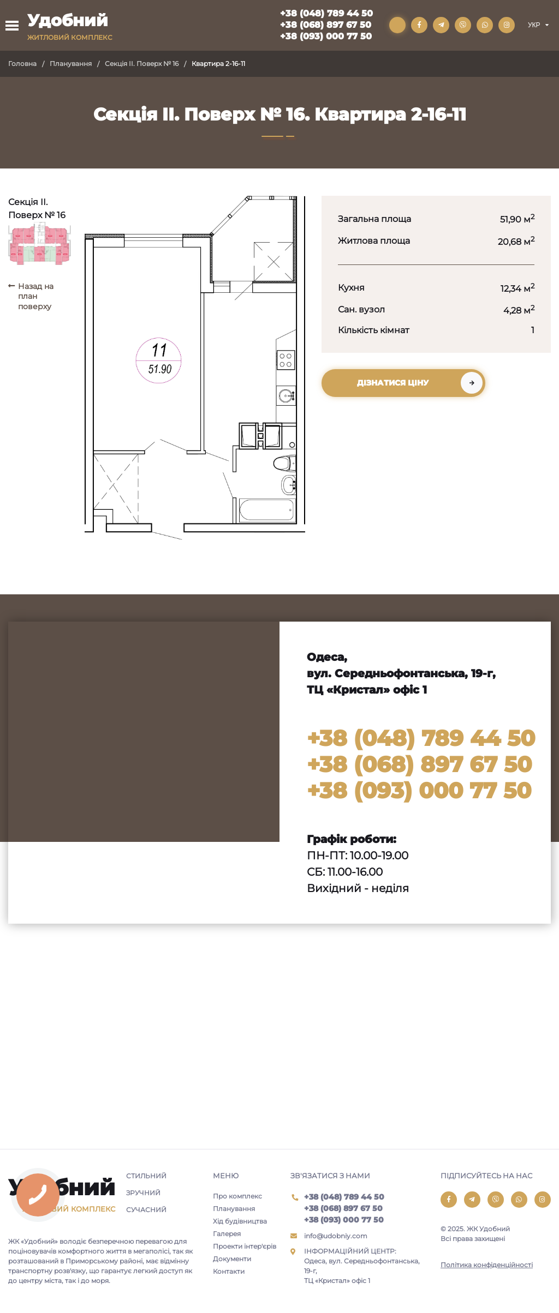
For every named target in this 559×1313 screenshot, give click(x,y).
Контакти (229, 1271)
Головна (22, 63)
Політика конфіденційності (487, 1265)
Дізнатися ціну (393, 383)
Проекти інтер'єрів (244, 1246)
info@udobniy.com (335, 1236)
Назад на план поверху (35, 296)
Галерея (227, 1234)
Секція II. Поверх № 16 (142, 63)
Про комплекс (237, 1196)
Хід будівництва (240, 1221)
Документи (232, 1259)
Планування (71, 63)
